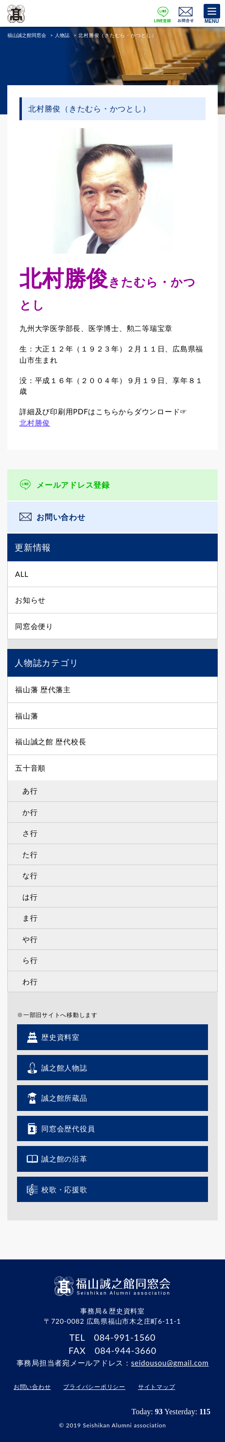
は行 (30, 896)
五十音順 (30, 767)
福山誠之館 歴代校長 (50, 741)
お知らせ (30, 599)
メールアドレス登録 (73, 484)
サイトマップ (156, 1386)
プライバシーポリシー (94, 1386)
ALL (22, 574)
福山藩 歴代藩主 (43, 689)
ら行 (30, 960)
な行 (30, 875)
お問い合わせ (61, 516)
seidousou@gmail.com (170, 1362)
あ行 (30, 790)
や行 (30, 939)
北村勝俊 (34, 422)
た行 (30, 854)
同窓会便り (34, 626)
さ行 (30, 833)
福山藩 (26, 715)
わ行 (30, 981)
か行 (30, 812)
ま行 (30, 917)
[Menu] (212, 11)
